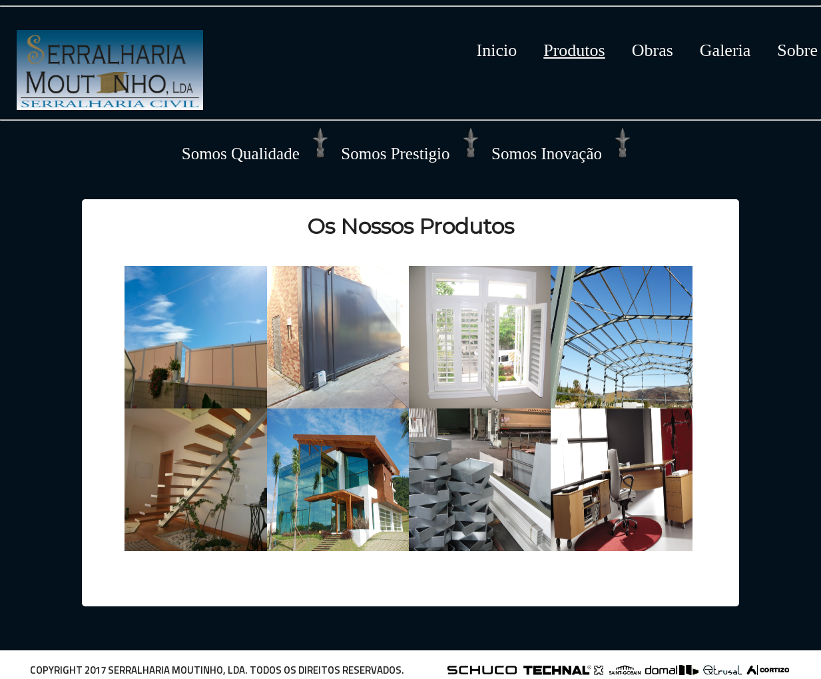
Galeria (725, 50)
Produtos (574, 50)
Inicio (497, 50)
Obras (652, 50)
